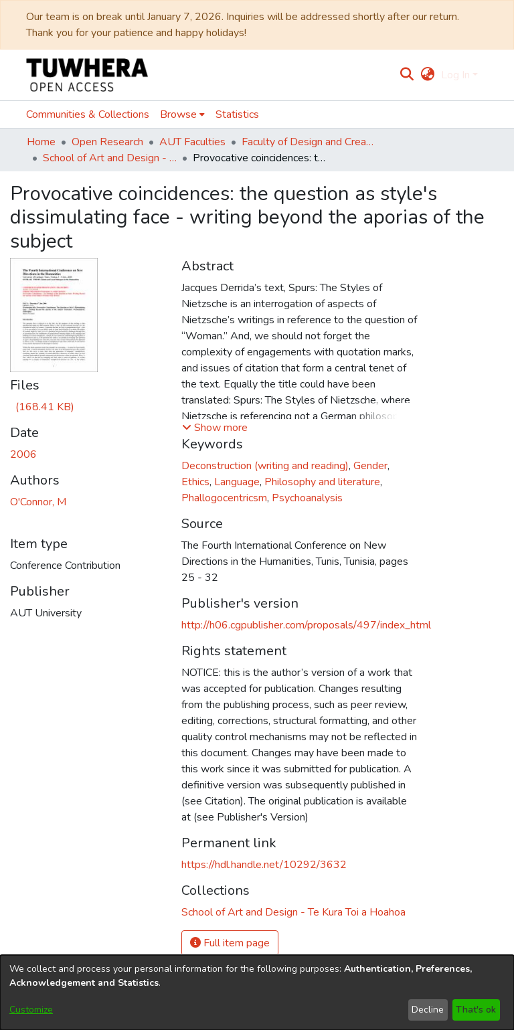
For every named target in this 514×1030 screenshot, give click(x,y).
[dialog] (257, 992)
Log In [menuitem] (455, 75)
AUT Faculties (192, 142)
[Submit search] (407, 75)
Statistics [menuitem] (237, 114)
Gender (370, 465)
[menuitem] (427, 75)
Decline (428, 1009)
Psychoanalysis (307, 498)
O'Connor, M (38, 502)
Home (41, 142)
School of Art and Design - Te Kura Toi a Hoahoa (110, 158)
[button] (214, 427)
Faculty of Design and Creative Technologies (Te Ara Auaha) (308, 142)
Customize (31, 1009)
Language (237, 482)
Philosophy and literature (322, 482)
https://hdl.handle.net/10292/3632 (264, 864)
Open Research (107, 142)
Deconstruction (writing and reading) (265, 465)
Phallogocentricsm (224, 498)
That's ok (476, 1009)
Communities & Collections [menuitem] (87, 114)
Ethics (195, 482)
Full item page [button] (230, 943)
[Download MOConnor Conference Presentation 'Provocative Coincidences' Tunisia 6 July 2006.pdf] (42, 407)
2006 (23, 454)
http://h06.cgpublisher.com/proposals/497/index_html (306, 625)
